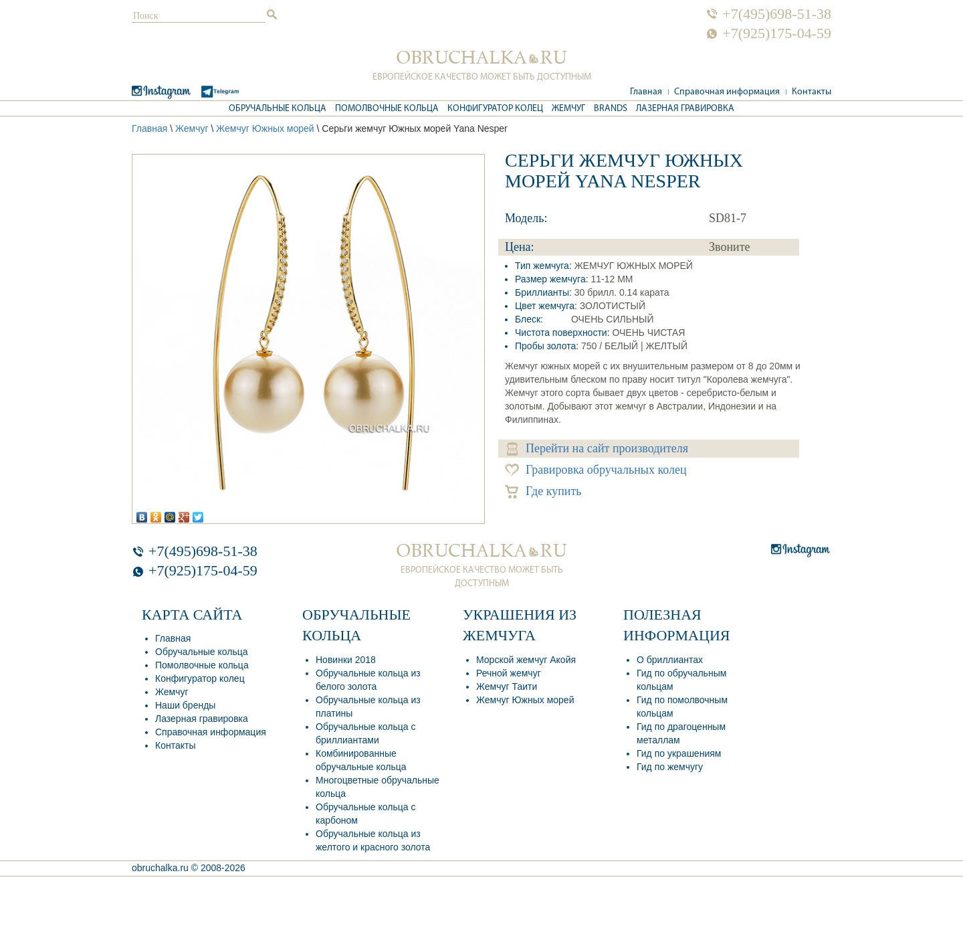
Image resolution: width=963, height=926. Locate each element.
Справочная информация (727, 92)
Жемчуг (568, 109)
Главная (646, 92)
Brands (610, 109)
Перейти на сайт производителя (597, 449)
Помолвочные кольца (387, 109)
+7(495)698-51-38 (776, 14)
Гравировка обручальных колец (596, 470)
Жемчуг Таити (506, 686)
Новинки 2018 (346, 659)
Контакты (811, 92)
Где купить (543, 491)
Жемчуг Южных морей (265, 128)
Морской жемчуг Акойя (526, 659)
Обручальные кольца (277, 109)
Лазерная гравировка (685, 109)
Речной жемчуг (508, 673)
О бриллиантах (670, 659)
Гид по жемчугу (670, 766)
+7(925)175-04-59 (776, 33)
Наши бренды (185, 705)
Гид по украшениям (679, 753)
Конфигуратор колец (495, 109)
